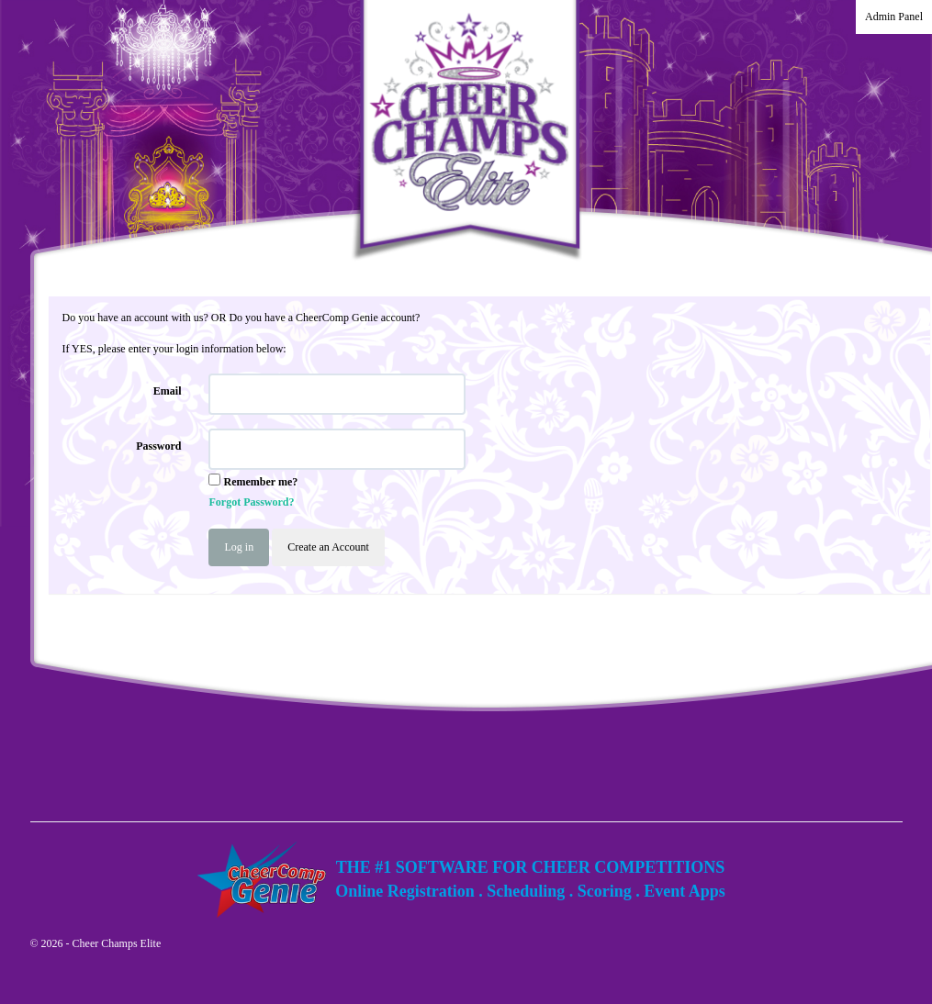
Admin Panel (894, 16)
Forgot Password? (251, 502)
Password (158, 446)
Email (167, 391)
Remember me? (260, 481)
